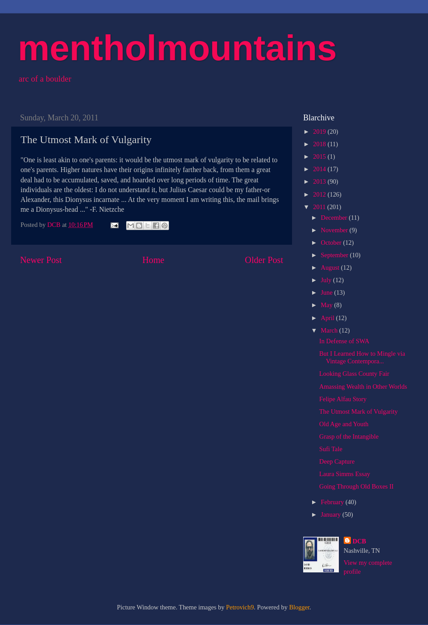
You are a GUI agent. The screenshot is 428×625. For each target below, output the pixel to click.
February (333, 502)
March (330, 330)
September (335, 255)
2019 (320, 131)
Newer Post (41, 260)
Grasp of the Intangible (349, 436)
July (327, 280)
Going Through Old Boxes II (356, 486)
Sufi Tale (330, 448)
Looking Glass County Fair (354, 373)
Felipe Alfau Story (342, 399)
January (331, 514)
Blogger (299, 607)
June (327, 292)
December (335, 217)
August (331, 267)
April (328, 317)
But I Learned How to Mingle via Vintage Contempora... (362, 357)
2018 (320, 144)
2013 (320, 181)
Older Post (264, 260)
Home (153, 260)
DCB (359, 541)
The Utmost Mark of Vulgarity (358, 411)
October (332, 242)
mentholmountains (177, 48)
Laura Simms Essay (344, 473)
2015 (320, 156)
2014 (320, 169)
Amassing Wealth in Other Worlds (363, 386)
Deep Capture (337, 461)
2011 (320, 206)
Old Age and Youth (343, 424)
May (327, 304)
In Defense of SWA (344, 341)
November (335, 230)
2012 (320, 194)
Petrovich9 (240, 607)
